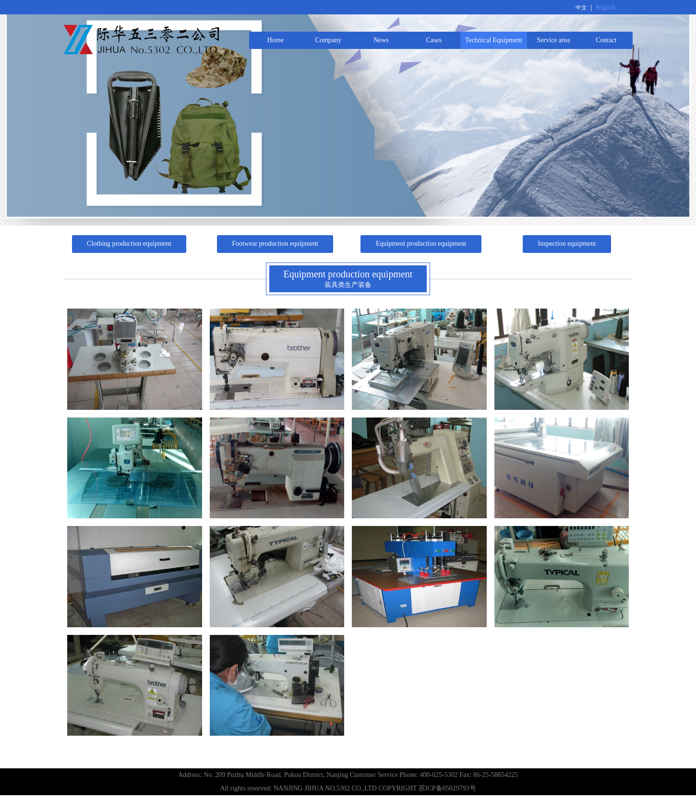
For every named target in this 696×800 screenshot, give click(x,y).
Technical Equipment (493, 40)
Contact (606, 40)
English (605, 7)
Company (328, 40)
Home (275, 40)
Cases (434, 40)
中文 (581, 7)
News (381, 40)
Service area (553, 40)
